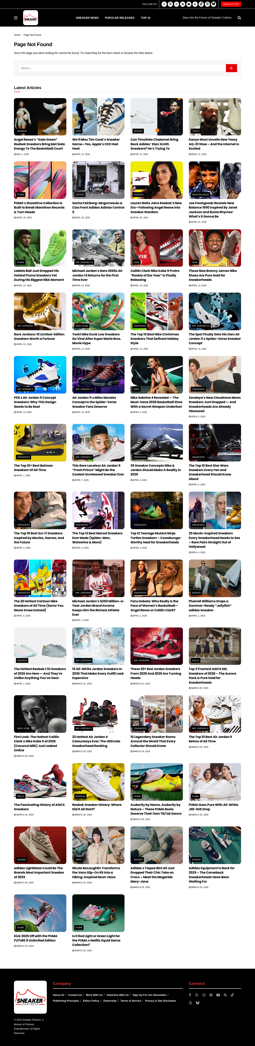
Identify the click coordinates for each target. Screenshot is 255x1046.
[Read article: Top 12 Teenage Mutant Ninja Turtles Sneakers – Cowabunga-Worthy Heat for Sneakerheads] (156, 510)
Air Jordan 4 (84, 728)
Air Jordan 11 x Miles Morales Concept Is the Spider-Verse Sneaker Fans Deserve (94, 402)
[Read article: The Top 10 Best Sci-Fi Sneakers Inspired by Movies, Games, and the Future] (40, 510)
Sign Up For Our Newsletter (150, 994)
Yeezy (196, 131)
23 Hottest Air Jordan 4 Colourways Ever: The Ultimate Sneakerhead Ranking (96, 741)
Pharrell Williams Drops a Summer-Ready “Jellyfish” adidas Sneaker (210, 605)
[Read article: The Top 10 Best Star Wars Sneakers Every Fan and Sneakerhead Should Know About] (215, 442)
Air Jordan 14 (84, 262)
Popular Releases (119, 17)
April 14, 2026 (81, 285)
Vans (79, 859)
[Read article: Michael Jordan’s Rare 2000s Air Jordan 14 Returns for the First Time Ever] (98, 248)
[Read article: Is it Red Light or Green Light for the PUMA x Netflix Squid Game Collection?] (98, 913)
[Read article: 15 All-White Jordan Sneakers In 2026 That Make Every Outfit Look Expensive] (98, 646)
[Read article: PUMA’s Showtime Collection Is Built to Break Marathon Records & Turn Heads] (40, 180)
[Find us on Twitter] (170, 4)
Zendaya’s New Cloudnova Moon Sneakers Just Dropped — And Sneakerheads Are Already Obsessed (215, 404)
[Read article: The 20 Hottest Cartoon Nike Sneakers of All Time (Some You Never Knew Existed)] (40, 578)
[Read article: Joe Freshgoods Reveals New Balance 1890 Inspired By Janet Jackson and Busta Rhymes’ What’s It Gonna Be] (215, 180)
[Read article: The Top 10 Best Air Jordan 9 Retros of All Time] (215, 714)
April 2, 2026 (80, 620)
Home (17, 35)
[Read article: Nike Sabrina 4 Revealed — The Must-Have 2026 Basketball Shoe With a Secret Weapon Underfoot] (156, 375)
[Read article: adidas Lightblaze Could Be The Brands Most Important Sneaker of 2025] (40, 845)
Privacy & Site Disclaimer (160, 1000)
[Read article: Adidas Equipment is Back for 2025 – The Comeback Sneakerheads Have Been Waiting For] (215, 845)
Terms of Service (131, 1000)
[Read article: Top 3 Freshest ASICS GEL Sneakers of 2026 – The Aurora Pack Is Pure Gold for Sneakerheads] (215, 646)
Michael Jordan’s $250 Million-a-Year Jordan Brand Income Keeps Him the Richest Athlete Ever (98, 608)
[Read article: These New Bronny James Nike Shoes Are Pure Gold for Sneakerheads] (215, 248)
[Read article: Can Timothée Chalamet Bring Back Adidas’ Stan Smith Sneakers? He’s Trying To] (156, 117)
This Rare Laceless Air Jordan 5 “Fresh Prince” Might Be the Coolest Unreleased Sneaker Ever (98, 470)
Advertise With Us (118, 994)
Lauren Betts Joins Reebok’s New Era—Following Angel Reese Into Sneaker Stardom (156, 207)
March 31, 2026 (82, 683)
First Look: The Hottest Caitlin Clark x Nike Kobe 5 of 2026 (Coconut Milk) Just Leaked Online (36, 744)
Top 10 (145, 17)
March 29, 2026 (82, 751)
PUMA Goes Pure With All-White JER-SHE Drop (213, 806)
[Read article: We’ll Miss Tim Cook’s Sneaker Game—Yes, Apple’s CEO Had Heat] (98, 117)
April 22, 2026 (81, 154)
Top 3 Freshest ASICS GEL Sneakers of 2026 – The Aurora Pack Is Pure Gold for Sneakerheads (212, 676)
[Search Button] (239, 18)
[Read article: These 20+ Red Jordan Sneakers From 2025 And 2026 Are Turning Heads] (156, 646)
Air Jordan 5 (25, 389)
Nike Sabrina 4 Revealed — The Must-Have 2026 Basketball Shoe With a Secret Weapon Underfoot (156, 402)
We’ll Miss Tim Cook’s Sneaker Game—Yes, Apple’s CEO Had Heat (96, 144)
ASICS (195, 660)
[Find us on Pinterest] (182, 4)
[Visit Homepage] (30, 17)
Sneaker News (87, 17)
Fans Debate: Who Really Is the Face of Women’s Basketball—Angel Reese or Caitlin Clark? (154, 605)
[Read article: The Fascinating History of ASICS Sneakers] (40, 782)
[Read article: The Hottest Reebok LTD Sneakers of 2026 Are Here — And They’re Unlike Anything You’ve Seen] (40, 646)
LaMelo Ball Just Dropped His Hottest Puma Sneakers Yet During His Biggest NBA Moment (39, 275)
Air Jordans (25, 326)
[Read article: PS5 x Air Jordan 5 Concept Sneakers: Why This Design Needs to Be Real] (40, 375)
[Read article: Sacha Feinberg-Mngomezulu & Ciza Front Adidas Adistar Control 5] (98, 180)
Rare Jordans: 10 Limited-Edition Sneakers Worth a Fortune (39, 336)
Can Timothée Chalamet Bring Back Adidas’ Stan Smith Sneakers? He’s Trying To (154, 144)
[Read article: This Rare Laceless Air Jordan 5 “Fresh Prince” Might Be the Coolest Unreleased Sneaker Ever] (98, 442)
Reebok (22, 131)
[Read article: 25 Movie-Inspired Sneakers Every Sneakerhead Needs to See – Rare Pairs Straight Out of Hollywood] (215, 510)
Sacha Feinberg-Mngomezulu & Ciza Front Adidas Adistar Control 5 (98, 207)
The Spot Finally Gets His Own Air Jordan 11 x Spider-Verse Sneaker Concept (215, 339)
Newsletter (231, 4)
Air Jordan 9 (200, 728)
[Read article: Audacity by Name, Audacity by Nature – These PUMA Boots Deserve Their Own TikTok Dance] (156, 782)
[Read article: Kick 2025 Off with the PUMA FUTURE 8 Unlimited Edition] (40, 913)
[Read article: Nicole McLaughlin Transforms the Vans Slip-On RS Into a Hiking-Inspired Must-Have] (98, 845)
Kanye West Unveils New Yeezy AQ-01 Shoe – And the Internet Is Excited (214, 144)
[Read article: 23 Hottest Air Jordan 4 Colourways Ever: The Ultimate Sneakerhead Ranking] (98, 714)
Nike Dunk (82, 326)
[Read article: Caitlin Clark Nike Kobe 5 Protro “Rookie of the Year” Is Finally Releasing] (156, 248)
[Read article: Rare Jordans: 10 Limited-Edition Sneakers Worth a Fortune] (40, 311)
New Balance (200, 194)
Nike (78, 131)
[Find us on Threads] (207, 4)
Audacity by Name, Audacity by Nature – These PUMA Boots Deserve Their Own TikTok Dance (155, 809)
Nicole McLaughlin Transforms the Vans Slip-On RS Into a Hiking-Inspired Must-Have (96, 872)
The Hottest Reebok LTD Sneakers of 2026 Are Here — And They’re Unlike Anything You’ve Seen (40, 673)
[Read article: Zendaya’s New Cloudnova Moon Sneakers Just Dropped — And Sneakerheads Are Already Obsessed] (215, 375)
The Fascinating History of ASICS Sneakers (39, 806)
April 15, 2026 (198, 222)
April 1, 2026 (197, 615)
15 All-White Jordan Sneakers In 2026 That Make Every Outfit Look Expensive (98, 673)
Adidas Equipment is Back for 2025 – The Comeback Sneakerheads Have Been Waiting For (212, 875)
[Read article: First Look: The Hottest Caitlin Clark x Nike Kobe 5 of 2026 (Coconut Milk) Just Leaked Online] (40, 714)
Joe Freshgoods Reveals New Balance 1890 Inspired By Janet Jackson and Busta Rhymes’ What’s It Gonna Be (213, 210)
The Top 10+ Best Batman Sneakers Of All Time (33, 467)
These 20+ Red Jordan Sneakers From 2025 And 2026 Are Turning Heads (155, 673)
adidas (138, 131)
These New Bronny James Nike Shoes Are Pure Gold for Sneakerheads (213, 275)
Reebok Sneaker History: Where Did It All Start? (97, 806)
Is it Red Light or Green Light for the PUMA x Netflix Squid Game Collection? (96, 940)
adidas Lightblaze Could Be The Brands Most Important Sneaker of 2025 (39, 872)
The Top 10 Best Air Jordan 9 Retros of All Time (210, 739)
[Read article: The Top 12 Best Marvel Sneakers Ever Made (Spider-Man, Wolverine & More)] (98, 510)
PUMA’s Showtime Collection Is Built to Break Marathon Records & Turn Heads (39, 207)
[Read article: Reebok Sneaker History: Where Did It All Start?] (98, 782)
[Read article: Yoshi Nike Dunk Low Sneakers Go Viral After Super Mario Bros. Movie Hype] (98, 311)
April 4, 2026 (138, 480)
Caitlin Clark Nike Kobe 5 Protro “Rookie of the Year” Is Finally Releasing (154, 275)
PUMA (20, 194)
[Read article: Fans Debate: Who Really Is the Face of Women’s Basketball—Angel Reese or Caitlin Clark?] (156, 578)
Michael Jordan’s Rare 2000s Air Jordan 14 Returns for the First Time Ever (97, 275)
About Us (58, 994)
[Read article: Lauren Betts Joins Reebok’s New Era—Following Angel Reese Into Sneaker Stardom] (156, 180)
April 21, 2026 (198, 154)
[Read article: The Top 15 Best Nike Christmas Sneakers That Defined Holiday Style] (156, 311)
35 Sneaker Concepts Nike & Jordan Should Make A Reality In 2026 (155, 470)
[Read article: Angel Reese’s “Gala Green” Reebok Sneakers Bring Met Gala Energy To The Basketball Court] (40, 117)
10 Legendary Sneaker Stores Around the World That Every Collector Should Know (153, 741)
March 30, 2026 (198, 688)
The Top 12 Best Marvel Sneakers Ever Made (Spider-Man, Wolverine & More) (97, 538)
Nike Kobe (23, 728)
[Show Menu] (16, 17)
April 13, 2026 (139, 285)
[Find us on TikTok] (201, 4)
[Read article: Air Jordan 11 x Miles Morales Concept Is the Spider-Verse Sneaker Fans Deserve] (98, 375)
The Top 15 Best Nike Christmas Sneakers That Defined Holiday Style (154, 339)
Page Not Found (32, 35)
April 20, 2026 (23, 217)
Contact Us (75, 994)
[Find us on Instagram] (176, 4)
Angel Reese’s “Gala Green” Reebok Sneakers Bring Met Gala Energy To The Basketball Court (39, 144)
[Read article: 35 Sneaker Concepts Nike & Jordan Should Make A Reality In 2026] (156, 442)
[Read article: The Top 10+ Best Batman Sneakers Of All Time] (40, 442)
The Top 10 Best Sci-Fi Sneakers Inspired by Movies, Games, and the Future (39, 538)
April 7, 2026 (22, 475)
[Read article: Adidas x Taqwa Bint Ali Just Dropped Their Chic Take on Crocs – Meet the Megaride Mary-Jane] (156, 845)
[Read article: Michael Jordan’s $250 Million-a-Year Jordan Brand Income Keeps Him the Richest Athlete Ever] (98, 578)
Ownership (110, 1000)
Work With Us (94, 994)
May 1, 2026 (21, 154)
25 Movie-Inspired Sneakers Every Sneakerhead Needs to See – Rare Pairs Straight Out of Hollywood (214, 540)
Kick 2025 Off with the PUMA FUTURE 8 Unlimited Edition (35, 938)
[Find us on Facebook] (164, 4)
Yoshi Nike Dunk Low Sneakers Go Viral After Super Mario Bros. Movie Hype (96, 339)
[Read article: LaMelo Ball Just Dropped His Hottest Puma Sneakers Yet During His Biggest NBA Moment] (40, 248)
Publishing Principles (66, 1000)
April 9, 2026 (138, 412)
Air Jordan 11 (201, 326)
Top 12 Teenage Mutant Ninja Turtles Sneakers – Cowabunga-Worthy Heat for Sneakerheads (156, 538)
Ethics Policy (91, 1000)
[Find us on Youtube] (188, 4)
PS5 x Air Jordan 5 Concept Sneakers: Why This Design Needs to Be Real (35, 402)
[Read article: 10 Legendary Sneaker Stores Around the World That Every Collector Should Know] (156, 714)
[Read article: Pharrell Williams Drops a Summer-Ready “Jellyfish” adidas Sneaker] (215, 578)
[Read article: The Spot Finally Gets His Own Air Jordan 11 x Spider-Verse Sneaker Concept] (215, 311)
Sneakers (140, 326)
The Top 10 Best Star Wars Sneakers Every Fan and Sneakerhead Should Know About (210, 472)
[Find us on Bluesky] (213, 4)
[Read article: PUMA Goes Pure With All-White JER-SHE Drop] (215, 782)
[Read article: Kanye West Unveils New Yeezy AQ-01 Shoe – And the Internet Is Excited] (215, 117)
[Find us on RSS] (195, 4)
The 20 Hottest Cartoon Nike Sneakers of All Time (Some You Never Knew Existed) (39, 605)
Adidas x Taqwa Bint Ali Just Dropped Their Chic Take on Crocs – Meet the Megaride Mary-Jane (152, 875)
